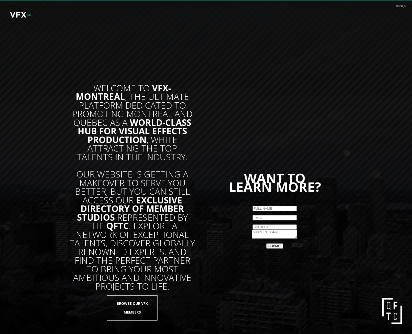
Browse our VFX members (132, 307)
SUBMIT (274, 247)
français (401, 6)
